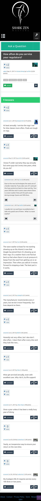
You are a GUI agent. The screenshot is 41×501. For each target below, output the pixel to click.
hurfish (28, 71)
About (2, 497)
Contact (9, 497)
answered (6, 120)
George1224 (20, 120)
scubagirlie (20, 295)
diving (20, 80)
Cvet (20, 179)
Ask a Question (17, 46)
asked (5, 71)
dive (25, 80)
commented (7, 179)
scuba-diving (12, 80)
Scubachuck (21, 439)
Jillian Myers (20, 404)
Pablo (18, 370)
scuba (5, 80)
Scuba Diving (20, 71)
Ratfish (19, 332)
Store (28, 497)
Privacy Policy (19, 497)
